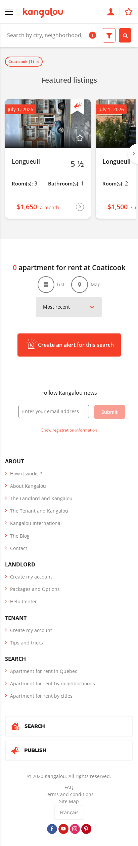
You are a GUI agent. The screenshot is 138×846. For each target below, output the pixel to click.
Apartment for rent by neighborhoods (52, 683)
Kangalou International (36, 523)
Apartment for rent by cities (41, 696)
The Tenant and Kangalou (39, 511)
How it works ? (26, 473)
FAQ (69, 787)
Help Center (23, 601)
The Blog (20, 536)
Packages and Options (35, 589)
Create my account (31, 576)
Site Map (69, 801)
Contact (18, 548)
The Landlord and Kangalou (41, 498)
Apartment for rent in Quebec (43, 671)
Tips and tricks (26, 642)
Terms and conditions (69, 794)
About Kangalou (28, 486)
